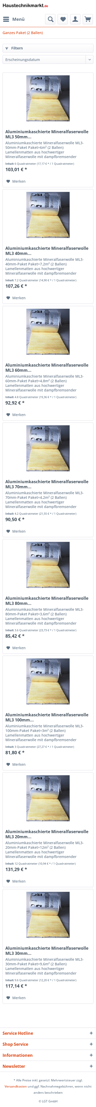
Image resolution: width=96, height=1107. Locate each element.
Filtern (14, 48)
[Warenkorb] (88, 19)
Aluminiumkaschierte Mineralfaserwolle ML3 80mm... (46, 601)
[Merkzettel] (63, 19)
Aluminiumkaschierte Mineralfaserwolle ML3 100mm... (46, 717)
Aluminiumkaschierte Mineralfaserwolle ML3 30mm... (46, 951)
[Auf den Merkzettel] (16, 181)
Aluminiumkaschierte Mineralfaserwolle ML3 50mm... (46, 134)
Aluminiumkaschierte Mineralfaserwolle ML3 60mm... (46, 368)
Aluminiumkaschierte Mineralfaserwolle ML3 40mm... (46, 251)
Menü (14, 18)
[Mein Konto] (75, 19)
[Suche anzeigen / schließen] (50, 19)
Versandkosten (16, 1086)
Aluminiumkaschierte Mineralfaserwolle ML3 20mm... (46, 834)
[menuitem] (13, 19)
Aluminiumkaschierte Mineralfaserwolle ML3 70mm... (46, 484)
